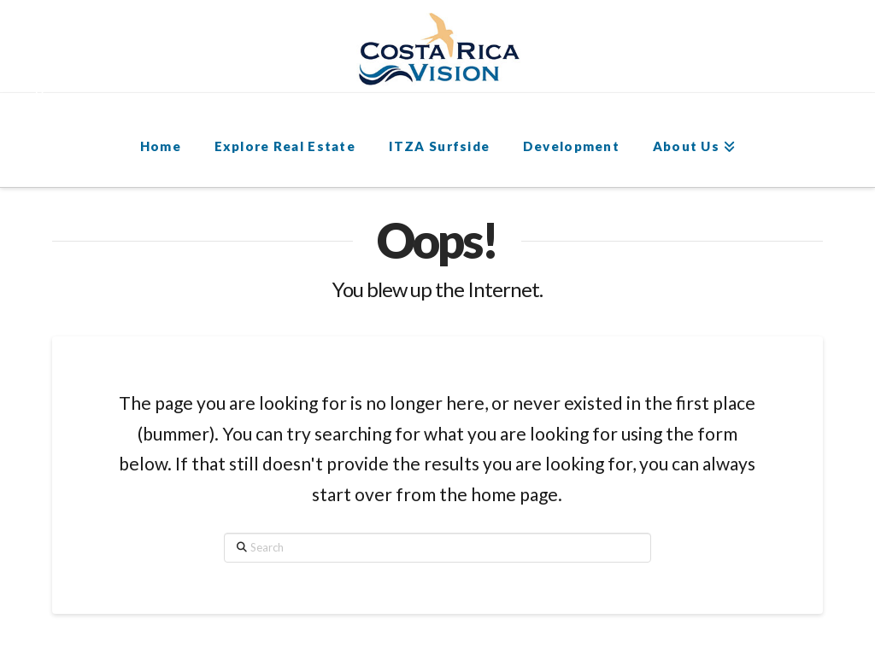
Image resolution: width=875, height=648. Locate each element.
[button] (48, 78)
